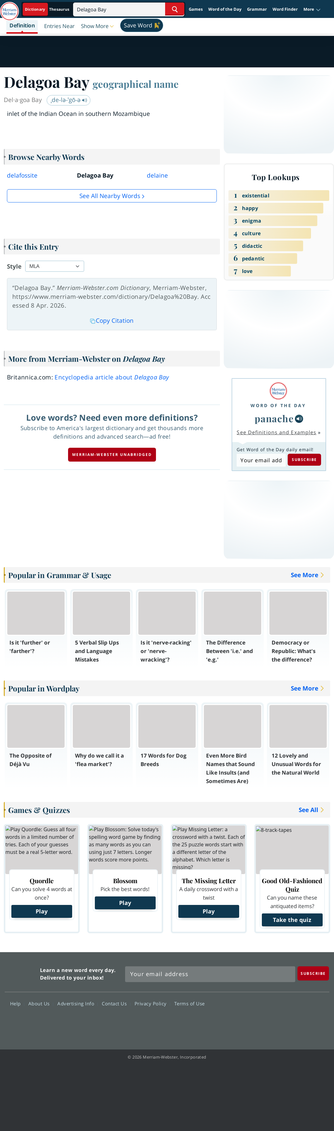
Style (14, 266)
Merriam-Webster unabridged (112, 454)
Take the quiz (292, 920)
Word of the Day (224, 9)
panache (274, 418)
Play (42, 911)
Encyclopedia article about (112, 377)
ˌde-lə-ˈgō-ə (69, 100)
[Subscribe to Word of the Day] (261, 460)
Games (196, 9)
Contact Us (116, 1003)
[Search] (128, 9)
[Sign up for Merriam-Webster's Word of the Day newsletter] (210, 974)
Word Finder (285, 9)
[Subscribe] (313, 973)
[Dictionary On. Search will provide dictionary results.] (47, 9)
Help (17, 1003)
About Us (40, 1003)
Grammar (257, 9)
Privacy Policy (152, 1003)
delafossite (22, 175)
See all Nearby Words (109, 196)
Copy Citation (112, 320)
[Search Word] (174, 9)
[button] (312, 9)
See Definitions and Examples (276, 432)
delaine (157, 175)
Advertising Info (77, 1003)
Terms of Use (189, 1003)
